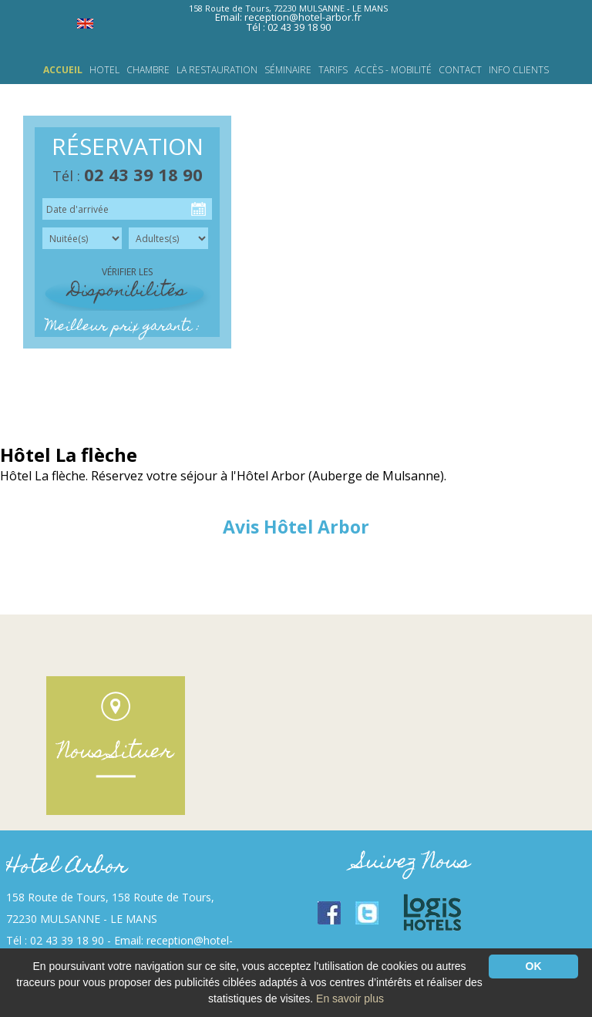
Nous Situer (115, 753)
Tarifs (333, 70)
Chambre (148, 70)
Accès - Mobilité (393, 70)
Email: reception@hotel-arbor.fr (288, 17)
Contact (460, 70)
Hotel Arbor (66, 867)
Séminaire (287, 70)
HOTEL (104, 70)
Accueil (62, 70)
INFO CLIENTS (519, 70)
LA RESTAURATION (217, 70)
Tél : (127, 176)
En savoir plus (350, 998)
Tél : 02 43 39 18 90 (289, 27)
